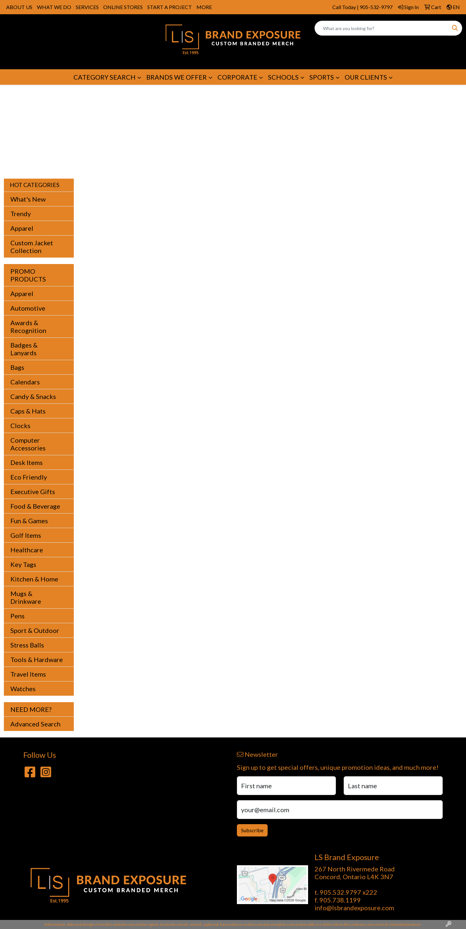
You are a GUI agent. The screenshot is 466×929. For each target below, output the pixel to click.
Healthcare (26, 550)
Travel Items (28, 674)
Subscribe (252, 830)
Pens (17, 616)
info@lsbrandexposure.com (354, 908)
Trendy (20, 213)
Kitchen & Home (34, 579)
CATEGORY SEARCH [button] (104, 77)
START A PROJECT (169, 7)
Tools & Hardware (36, 659)
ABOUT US (19, 7)
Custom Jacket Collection (31, 246)
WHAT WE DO (54, 7)
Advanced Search (35, 724)
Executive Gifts (32, 491)
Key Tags (23, 564)
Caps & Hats (28, 411)
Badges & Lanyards (24, 349)
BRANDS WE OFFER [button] (176, 77)
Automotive (27, 308)
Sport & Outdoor (34, 630)
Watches (23, 688)
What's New (28, 199)
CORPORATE (237, 77)
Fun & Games (29, 521)
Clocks (20, 425)
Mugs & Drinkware (25, 597)
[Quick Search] (382, 28)
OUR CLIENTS (366, 77)
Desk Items (26, 462)
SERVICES (87, 7)
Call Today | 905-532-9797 (362, 7)
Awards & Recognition (28, 326)
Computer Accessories (28, 444)
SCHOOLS (283, 77)
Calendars (25, 382)
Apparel (21, 228)
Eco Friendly (28, 477)
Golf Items (25, 535)
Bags (17, 367)
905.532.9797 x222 (348, 892)
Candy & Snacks (33, 396)
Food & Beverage (35, 506)
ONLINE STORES (123, 7)
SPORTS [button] (321, 77)
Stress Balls (27, 645)
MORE (204, 7)
